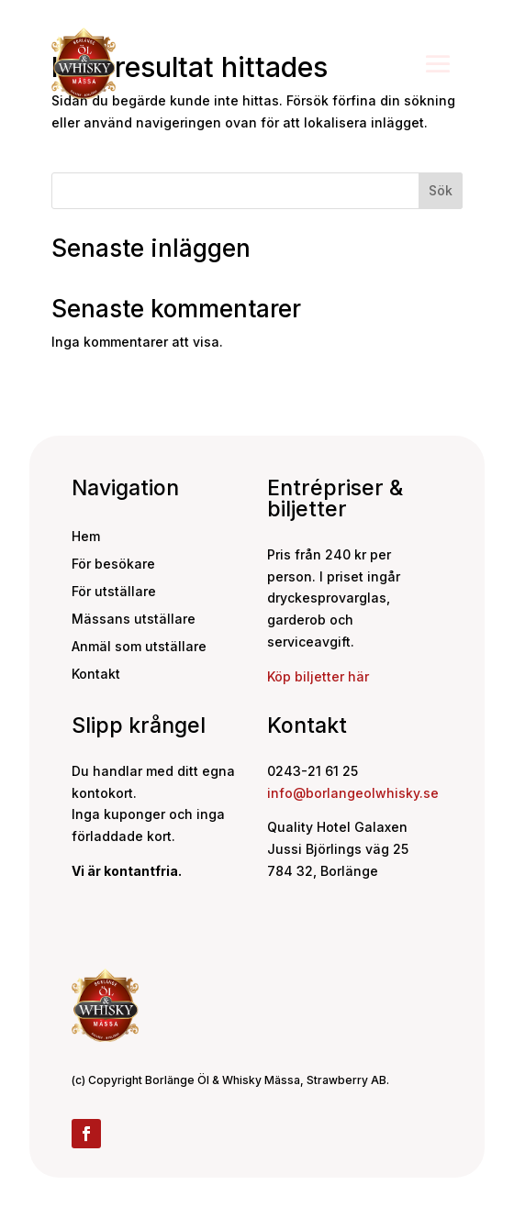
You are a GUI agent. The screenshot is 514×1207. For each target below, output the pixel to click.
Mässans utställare (134, 619)
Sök (441, 190)
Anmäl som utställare (139, 647)
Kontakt (96, 674)
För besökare (113, 564)
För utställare (114, 592)
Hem (86, 537)
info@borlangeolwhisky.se (353, 793)
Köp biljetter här (318, 676)
